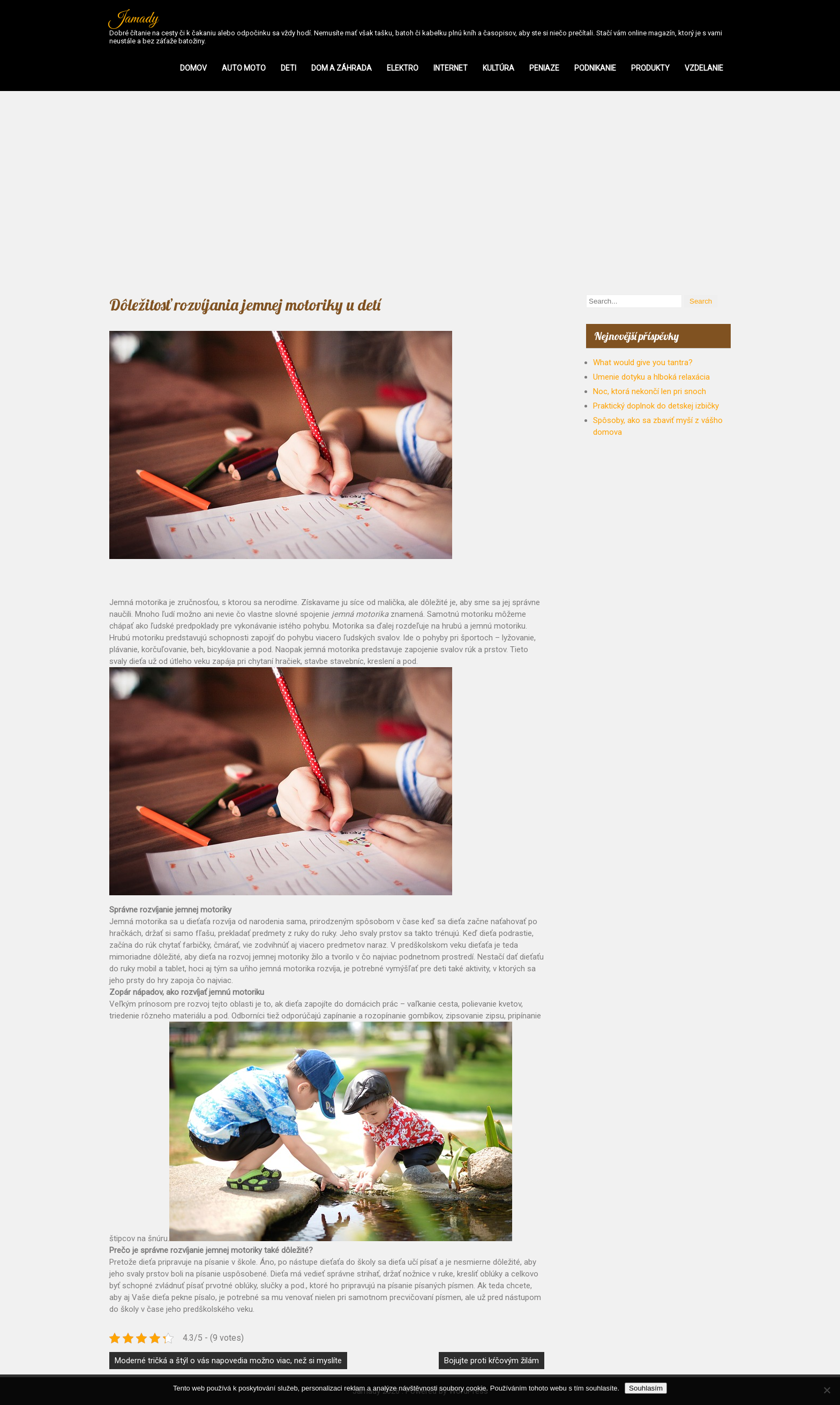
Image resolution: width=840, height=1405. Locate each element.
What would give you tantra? (643, 362)
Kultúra (498, 68)
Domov (193, 68)
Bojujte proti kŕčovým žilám (491, 1360)
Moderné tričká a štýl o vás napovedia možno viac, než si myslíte (228, 1360)
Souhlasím (646, 1388)
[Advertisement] (420, 193)
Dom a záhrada (341, 68)
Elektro (402, 68)
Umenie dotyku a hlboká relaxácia (651, 377)
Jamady (133, 19)
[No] (826, 1390)
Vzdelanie (704, 68)
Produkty (650, 68)
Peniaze (544, 68)
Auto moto (244, 68)
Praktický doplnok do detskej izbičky (656, 406)
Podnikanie (595, 68)
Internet (450, 68)
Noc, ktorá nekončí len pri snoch (649, 391)
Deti (288, 68)
